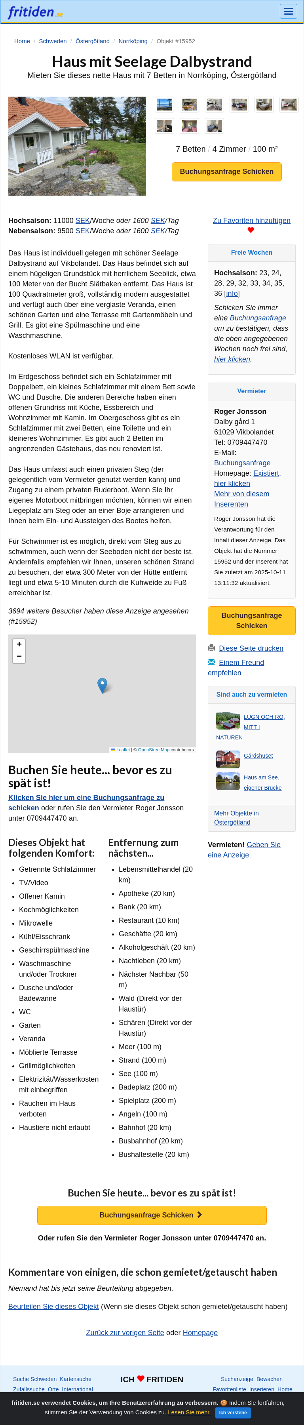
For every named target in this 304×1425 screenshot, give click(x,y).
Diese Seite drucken (251, 648)
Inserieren (261, 1389)
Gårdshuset (258, 756)
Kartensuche (75, 1379)
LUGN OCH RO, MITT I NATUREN (250, 727)
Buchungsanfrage (258, 318)
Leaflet (120, 749)
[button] (102, 686)
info (232, 293)
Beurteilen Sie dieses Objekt (53, 1307)
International (77, 1389)
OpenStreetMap (153, 749)
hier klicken (232, 359)
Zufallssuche (29, 1389)
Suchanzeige (237, 1379)
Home (285, 1389)
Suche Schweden (35, 1379)
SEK (83, 221)
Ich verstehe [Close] (233, 1412)
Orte (53, 1389)
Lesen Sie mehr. (189, 1412)
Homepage (200, 1333)
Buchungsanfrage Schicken (227, 171)
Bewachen (269, 1379)
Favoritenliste (229, 1389)
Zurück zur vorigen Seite (125, 1333)
